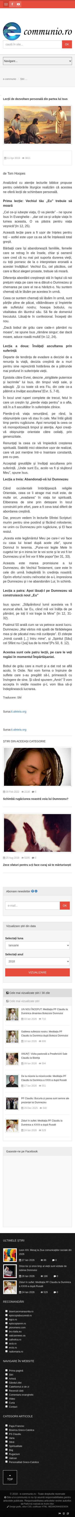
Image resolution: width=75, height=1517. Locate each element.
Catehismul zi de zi (19, 1386)
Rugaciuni (14, 1454)
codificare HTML (40, 1507)
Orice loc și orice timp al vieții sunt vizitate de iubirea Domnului (43, 1268)
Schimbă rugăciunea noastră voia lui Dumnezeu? (35, 798)
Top (10, 1477)
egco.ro (13, 1319)
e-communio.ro (28, 1494)
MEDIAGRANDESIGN (58, 1507)
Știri (22, 79)
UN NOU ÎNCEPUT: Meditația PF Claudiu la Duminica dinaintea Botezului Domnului (44, 1011)
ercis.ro (13, 1347)
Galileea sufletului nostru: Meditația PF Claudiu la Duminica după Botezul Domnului (44, 1033)
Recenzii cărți (16, 1390)
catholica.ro (15, 1339)
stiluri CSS (27, 1507)
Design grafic (15, 1507)
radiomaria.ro (16, 1351)
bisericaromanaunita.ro (21, 1311)
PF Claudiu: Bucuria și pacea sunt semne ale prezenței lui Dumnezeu (45, 1100)
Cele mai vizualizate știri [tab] (22, 1001)
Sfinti (11, 1442)
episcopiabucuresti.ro (20, 1315)
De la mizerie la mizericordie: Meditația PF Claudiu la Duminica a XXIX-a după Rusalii (44, 1078)
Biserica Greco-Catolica (21, 1430)
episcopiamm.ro (17, 1323)
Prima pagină (16, 1370)
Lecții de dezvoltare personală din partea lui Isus (35, 99)
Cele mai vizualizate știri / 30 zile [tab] (28, 992)
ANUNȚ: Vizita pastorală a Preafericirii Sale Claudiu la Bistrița (44, 1055)
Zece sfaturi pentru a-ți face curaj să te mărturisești (37, 864)
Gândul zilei (15, 1382)
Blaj (11, 1450)
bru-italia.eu (15, 1331)
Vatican (13, 1458)
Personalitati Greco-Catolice (24, 1462)
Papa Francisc (16, 1426)
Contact (13, 1406)
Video (12, 1398)
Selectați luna (14, 938)
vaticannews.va (17, 1335)
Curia (12, 1402)
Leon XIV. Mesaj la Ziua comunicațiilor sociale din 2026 (45, 1252)
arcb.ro (12, 1343)
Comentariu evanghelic (21, 1394)
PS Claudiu (15, 1434)
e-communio (9, 79)
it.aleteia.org (18, 711)
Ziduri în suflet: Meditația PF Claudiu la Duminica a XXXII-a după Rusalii (41, 1122)
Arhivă (12, 1378)
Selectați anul (14, 954)
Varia (11, 1438)
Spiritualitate (15, 1446)
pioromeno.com (17, 1327)
